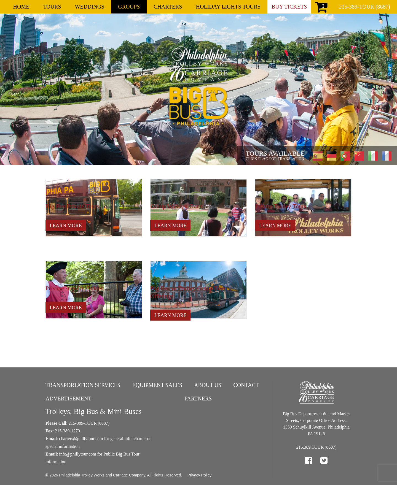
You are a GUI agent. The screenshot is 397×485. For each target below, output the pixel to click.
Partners (198, 398)
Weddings (89, 7)
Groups (129, 7)
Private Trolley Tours (280, 206)
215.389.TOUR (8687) (316, 447)
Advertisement (68, 398)
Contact (246, 385)
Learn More (66, 225)
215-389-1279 (67, 431)
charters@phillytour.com (81, 438)
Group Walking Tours (176, 206)
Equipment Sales (157, 385)
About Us (207, 385)
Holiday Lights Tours (228, 7)
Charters (168, 7)
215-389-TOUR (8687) (364, 7)
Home (21, 7)
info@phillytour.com (77, 454)
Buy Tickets (289, 7)
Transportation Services (82, 385)
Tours (52, 7)
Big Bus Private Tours (72, 206)
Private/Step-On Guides (74, 288)
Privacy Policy (199, 475)
